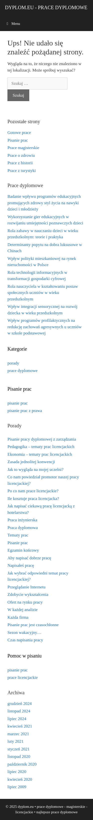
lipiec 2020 (16, 771)
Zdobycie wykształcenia (27, 594)
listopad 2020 (18, 756)
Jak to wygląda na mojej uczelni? (35, 469)
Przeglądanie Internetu (26, 587)
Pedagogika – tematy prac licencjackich (40, 446)
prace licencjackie (22, 677)
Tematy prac (17, 535)
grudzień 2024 (19, 703)
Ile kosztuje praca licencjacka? (33, 498)
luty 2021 (15, 741)
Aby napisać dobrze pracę (29, 558)
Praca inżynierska (22, 520)
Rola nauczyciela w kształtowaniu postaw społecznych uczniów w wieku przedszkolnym (42, 292)
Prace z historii (20, 163)
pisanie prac (17, 403)
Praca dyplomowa (22, 527)
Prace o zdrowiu (21, 155)
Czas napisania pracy (25, 640)
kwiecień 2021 (19, 726)
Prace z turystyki (21, 170)
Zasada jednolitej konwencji (31, 461)
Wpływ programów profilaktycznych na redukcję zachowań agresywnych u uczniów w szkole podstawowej (44, 326)
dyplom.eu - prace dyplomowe (46, 7)
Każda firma (17, 617)
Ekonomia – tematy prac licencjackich (39, 454)
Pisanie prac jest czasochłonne (33, 624)
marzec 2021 (18, 734)
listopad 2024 (18, 711)
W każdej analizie (22, 609)
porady (13, 363)
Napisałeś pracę (20, 565)
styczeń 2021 (18, 749)
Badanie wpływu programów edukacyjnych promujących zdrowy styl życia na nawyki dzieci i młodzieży (44, 202)
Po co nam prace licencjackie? (33, 491)
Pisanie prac (17, 140)
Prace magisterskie (23, 147)
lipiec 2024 (16, 718)
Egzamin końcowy (23, 550)
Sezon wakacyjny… (24, 632)
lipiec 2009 (16, 786)
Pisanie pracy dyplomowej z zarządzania (41, 439)
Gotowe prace (19, 132)
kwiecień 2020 (19, 779)
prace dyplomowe (22, 370)
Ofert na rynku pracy (25, 602)
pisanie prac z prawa (24, 410)
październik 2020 (22, 764)
